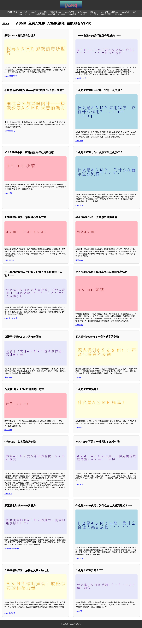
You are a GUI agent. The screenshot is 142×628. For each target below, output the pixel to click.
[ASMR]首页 (12, 12)
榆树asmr (79, 260)
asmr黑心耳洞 (39, 14)
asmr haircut (9, 260)
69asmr (78, 377)
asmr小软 (8, 193)
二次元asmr (82, 12)
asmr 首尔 (79, 205)
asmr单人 (83, 14)
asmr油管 (24, 12)
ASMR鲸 (51, 14)
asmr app (79, 141)
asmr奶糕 (79, 325)
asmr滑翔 (79, 611)
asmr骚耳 (79, 427)
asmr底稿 (72, 14)
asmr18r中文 (69, 12)
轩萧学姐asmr (55, 12)
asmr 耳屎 (79, 484)
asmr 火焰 (79, 558)
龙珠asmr (8, 377)
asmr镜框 (125, 12)
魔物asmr (115, 12)
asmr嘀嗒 (43, 12)
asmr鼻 (34, 12)
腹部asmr (94, 12)
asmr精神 (104, 12)
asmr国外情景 (80, 78)
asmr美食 (62, 14)
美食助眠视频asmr (11, 548)
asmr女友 (8, 494)
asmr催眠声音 (9, 613)
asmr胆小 (94, 14)
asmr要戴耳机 (106, 14)
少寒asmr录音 (9, 131)
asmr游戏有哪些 (10, 76)
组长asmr (118, 14)
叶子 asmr (8, 430)
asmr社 (28, 14)
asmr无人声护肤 (10, 318)
